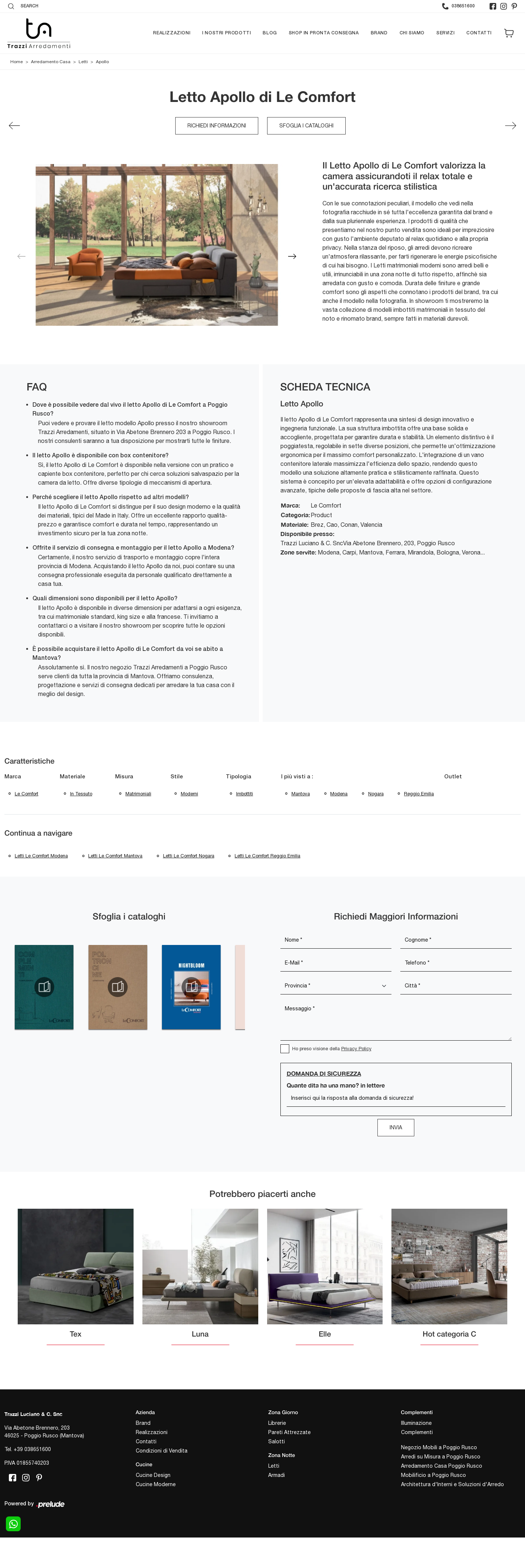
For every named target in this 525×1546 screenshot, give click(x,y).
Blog (270, 33)
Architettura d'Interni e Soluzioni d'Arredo (452, 1485)
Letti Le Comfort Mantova (116, 856)
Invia (396, 1129)
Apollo (102, 61)
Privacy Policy (356, 1049)
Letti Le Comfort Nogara (189, 856)
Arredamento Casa (50, 61)
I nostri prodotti (226, 33)
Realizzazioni (171, 33)
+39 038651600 (32, 1450)
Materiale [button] (72, 776)
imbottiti (244, 793)
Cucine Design (153, 1476)
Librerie (277, 1424)
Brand (379, 33)
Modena (339, 793)
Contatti (479, 33)
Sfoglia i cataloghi (306, 126)
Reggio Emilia (420, 793)
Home (16, 61)
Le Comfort (26, 793)
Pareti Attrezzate (289, 1433)
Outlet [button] (454, 776)
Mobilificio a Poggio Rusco (433, 1476)
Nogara (376, 793)
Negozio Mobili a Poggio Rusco (439, 1448)
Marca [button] (12, 776)
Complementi (417, 1433)
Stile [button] (176, 776)
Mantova (300, 793)
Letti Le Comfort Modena (41, 856)
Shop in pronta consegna (324, 33)
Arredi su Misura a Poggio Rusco (440, 1457)
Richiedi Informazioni (216, 126)
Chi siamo (412, 33)
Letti (83, 61)
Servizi (445, 33)
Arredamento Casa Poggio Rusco (441, 1467)
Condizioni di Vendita (161, 1451)
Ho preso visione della (332, 1049)
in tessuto (81, 793)
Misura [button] (124, 776)
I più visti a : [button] (297, 776)
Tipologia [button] (238, 776)
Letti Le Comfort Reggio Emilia (268, 856)
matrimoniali (138, 793)
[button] (292, 256)
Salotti (276, 1442)
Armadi (276, 1476)
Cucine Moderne (156, 1485)
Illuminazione (416, 1424)
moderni (189, 793)
